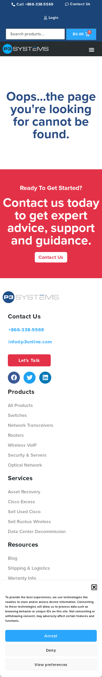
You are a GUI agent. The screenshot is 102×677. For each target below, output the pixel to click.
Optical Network (25, 465)
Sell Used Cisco (24, 511)
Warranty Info (22, 578)
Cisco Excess (21, 502)
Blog (12, 558)
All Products (20, 405)
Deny (51, 650)
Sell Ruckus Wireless (29, 521)
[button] (94, 587)
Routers (16, 435)
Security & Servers (27, 455)
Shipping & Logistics (29, 568)
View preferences (51, 664)
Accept (51, 636)
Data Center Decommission (37, 531)
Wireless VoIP (22, 445)
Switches (17, 415)
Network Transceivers (30, 425)
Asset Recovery (24, 492)
